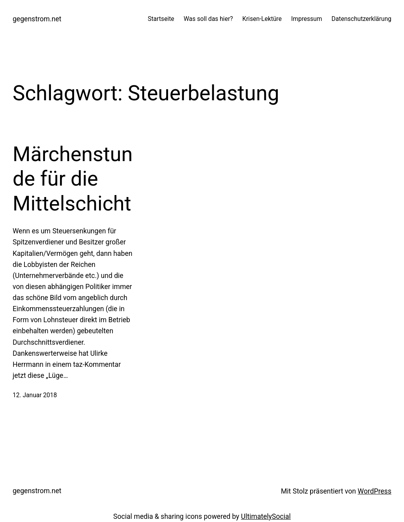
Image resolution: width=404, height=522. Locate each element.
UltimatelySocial (266, 516)
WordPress (374, 491)
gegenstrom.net (37, 19)
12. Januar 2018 (35, 395)
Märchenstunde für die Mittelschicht (73, 179)
